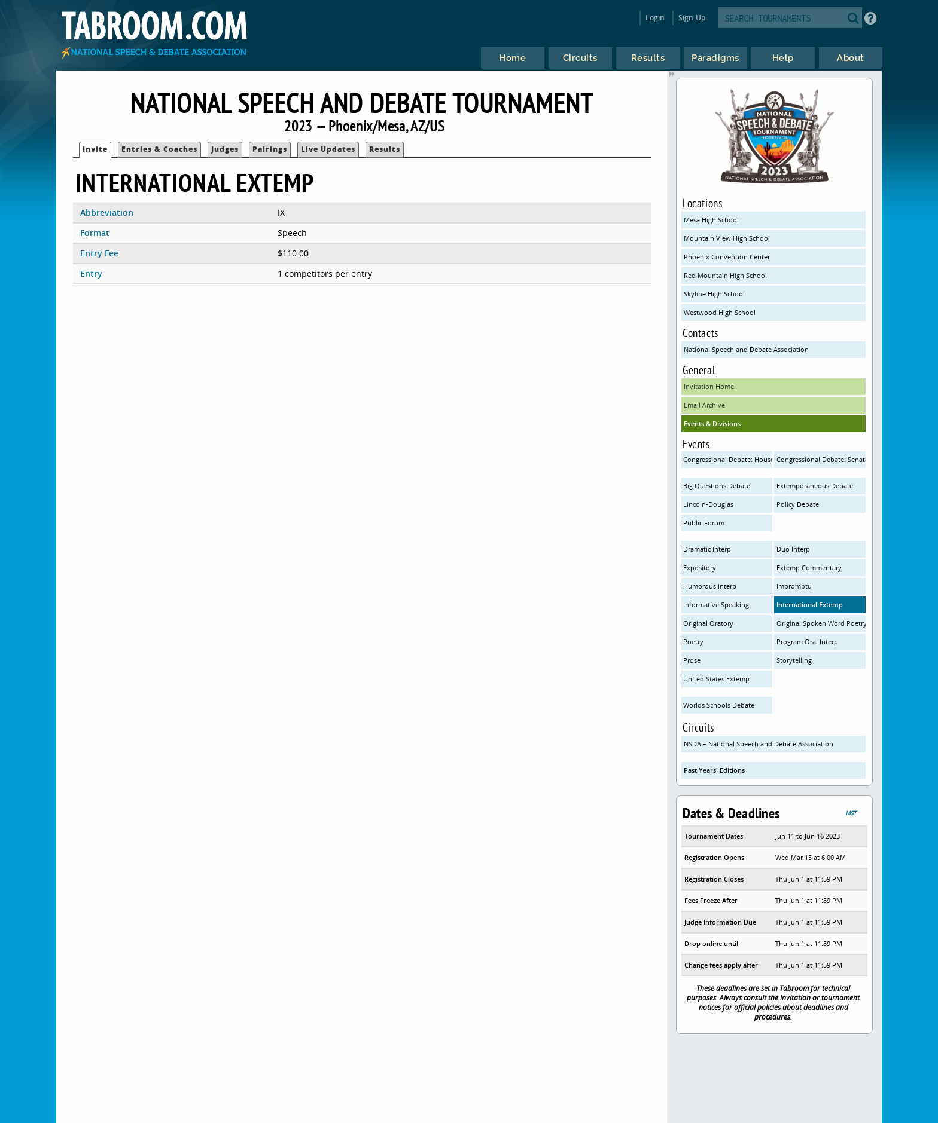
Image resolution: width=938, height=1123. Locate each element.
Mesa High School (711, 219)
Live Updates (328, 149)
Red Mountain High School (725, 275)
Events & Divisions (712, 423)
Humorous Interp (709, 586)
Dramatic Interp (707, 548)
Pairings (269, 149)
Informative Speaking (716, 604)
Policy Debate (797, 504)
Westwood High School (720, 312)
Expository (699, 567)
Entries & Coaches (159, 149)
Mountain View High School (727, 238)
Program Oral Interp (807, 641)
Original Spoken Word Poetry (821, 623)
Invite (95, 149)
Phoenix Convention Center (727, 256)
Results (384, 149)
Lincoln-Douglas (708, 504)
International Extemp (809, 604)
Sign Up (691, 18)
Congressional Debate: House (727, 459)
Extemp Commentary (809, 567)
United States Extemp (716, 678)
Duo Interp (793, 548)
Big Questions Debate (716, 485)
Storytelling (794, 660)
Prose (692, 660)
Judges (225, 149)
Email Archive (704, 404)
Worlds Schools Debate (718, 704)
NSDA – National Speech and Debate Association (758, 743)
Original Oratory (708, 623)
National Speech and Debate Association (746, 349)
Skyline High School (714, 293)
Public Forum (703, 522)
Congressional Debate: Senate (821, 459)
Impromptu (794, 586)
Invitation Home (709, 386)
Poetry (693, 641)
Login (655, 18)
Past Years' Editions (714, 770)
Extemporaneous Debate (814, 485)
